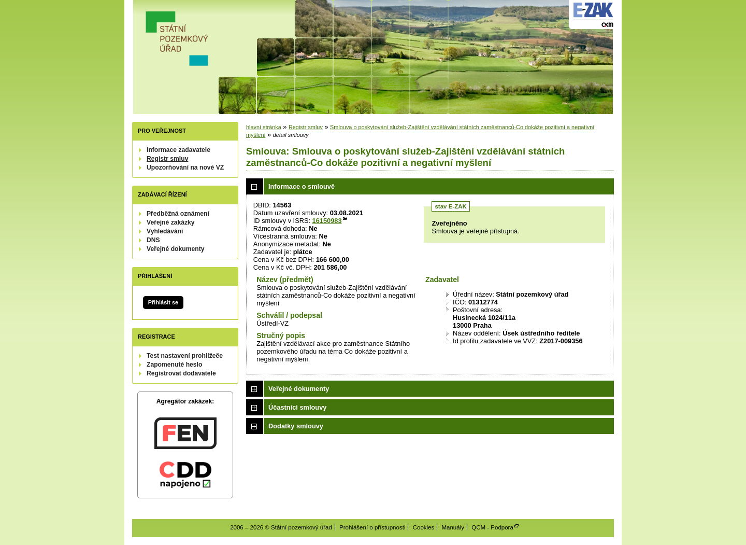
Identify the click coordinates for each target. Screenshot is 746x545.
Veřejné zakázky (171, 222)
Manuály (452, 527)
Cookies (424, 527)
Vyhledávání (165, 231)
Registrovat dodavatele (181, 373)
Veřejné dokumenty (175, 249)
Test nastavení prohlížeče (185, 355)
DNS (153, 240)
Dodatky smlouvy (295, 426)
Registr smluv (167, 158)
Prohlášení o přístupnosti (372, 527)
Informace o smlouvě (301, 186)
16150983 (327, 221)
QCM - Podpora (492, 527)
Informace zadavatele (178, 149)
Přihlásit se (163, 302)
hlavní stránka (263, 127)
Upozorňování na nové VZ (185, 167)
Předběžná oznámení (178, 213)
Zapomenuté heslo (174, 364)
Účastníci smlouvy (297, 407)
